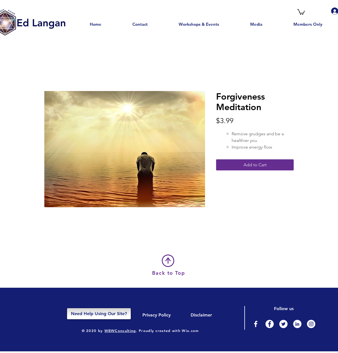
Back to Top (168, 273)
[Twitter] (283, 324)
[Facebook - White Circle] (269, 324)
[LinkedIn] (297, 324)
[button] (301, 12)
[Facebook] (256, 324)
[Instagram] (311, 324)
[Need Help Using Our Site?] (99, 313)
